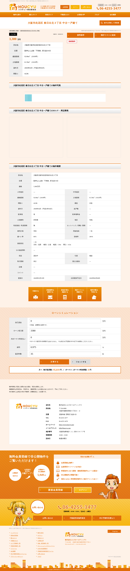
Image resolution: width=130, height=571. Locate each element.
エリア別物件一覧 (15, 543)
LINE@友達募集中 (43, 548)
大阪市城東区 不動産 (14, 30)
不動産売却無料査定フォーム (45, 551)
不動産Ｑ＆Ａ (14, 540)
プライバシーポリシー (17, 556)
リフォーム (14, 548)
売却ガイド (41, 538)
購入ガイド (14, 538)
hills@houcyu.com (65, 428)
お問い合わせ (41, 554)
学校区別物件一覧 (15, 546)
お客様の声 (41, 540)
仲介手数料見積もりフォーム (19, 554)
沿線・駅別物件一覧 (43, 543)
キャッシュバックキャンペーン (46, 546)
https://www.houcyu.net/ (66, 425)
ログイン (40, 535)
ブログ (39, 556)
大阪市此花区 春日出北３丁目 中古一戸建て (30, 30)
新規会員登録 (14, 535)
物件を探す (41, 533)
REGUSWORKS (117, 556)
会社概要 (13, 551)
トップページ (14, 533)
